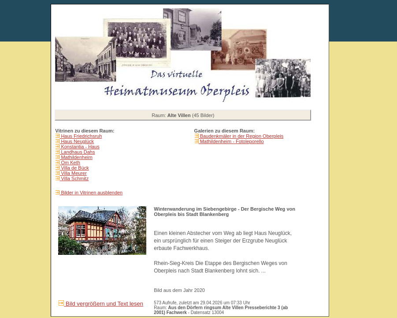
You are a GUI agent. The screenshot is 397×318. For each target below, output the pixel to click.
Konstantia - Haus (79, 146)
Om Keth (69, 162)
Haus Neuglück (76, 141)
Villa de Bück (74, 167)
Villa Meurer (73, 173)
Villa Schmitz (74, 178)
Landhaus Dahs (77, 152)
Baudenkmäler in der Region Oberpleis (241, 136)
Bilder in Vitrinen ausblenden (90, 192)
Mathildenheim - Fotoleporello (231, 141)
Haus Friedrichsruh (80, 136)
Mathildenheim (76, 157)
